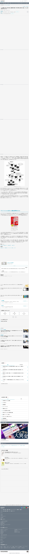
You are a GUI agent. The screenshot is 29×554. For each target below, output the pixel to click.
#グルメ (10, 445)
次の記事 (27, 6)
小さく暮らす (4, 402)
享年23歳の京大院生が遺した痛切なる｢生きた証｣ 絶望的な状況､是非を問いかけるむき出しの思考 (11, 288)
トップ (1, 509)
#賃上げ (16, 445)
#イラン (19, 445)
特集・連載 (4, 509)
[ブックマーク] (27, 12)
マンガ (12, 509)
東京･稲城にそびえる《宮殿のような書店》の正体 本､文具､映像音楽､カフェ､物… (13, 376)
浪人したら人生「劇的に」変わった (7, 416)
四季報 (18, 509)
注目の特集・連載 (3, 422)
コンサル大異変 (3, 439)
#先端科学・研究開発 (3, 245)
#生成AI (21, 445)
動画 (9, 509)
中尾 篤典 (2, 11)
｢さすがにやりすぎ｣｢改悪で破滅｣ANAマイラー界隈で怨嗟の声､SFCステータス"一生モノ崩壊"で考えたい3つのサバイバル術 (11, 331)
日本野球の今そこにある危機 (6, 400)
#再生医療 (9, 245)
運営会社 (2, 546)
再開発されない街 (5, 408)
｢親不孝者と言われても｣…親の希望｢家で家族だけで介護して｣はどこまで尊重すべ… (13, 366)
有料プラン (2, 539)
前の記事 (24, 6)
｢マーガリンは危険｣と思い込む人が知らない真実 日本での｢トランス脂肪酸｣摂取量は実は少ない (11, 285)
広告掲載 (13, 546)
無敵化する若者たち (7, 462)
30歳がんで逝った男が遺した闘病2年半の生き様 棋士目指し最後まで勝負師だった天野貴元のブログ (11, 296)
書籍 (20, 509)
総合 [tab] (7, 364)
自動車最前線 (4, 418)
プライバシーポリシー (25, 546)
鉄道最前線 (4, 404)
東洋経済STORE (2, 523)
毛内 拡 (2, 305)
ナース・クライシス (5, 406)
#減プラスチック (6, 445)
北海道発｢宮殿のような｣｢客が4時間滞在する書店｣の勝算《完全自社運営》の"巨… (13, 369)
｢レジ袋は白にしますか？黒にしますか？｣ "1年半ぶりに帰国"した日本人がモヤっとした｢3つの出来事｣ (12, 341)
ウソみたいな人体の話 (10, 262)
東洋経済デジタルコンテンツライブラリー (5, 524)
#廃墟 (12, 445)
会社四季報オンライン (3, 522)
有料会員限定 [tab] (21, 364)
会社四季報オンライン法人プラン (18, 529)
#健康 (12, 245)
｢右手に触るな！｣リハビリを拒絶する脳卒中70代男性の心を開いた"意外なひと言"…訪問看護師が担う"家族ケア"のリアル (11, 346)
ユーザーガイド (2, 541)
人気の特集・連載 (4, 397)
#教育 (14, 445)
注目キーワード (3, 443)
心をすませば (6, 457)
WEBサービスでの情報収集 (18, 546)
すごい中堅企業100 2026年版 (6, 410)
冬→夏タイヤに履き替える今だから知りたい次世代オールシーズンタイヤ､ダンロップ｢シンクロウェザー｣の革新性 (11, 336)
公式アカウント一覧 (9, 546)
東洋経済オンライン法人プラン (4, 529)
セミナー (14, 509)
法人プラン (2, 540)
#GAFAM (24, 445)
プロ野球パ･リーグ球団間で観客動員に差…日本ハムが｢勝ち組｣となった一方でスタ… (13, 379)
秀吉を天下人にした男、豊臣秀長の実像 (8, 412)
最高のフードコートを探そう (6, 414)
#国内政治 (2, 445)
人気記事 (7, 509)
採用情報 (5, 546)
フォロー (17, 11)
